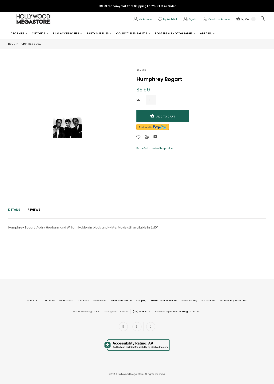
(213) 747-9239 (141, 311)
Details (14, 209)
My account (66, 300)
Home (11, 44)
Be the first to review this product (155, 148)
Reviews (34, 209)
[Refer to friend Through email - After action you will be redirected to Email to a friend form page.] (155, 137)
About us (32, 300)
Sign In (193, 19)
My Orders (83, 300)
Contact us (48, 300)
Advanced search (121, 300)
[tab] (14, 209)
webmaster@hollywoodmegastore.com (178, 311)
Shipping (141, 300)
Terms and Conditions (164, 300)
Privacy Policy (189, 300)
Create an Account (219, 19)
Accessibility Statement (233, 300)
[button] (19, 33)
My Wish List (170, 19)
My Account (145, 19)
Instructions (208, 300)
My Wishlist (99, 300)
